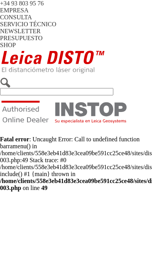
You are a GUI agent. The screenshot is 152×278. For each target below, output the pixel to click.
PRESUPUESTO (21, 38)
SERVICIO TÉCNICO (28, 24)
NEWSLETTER (20, 31)
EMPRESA (14, 10)
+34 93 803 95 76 (22, 3)
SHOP (8, 45)
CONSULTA (16, 17)
